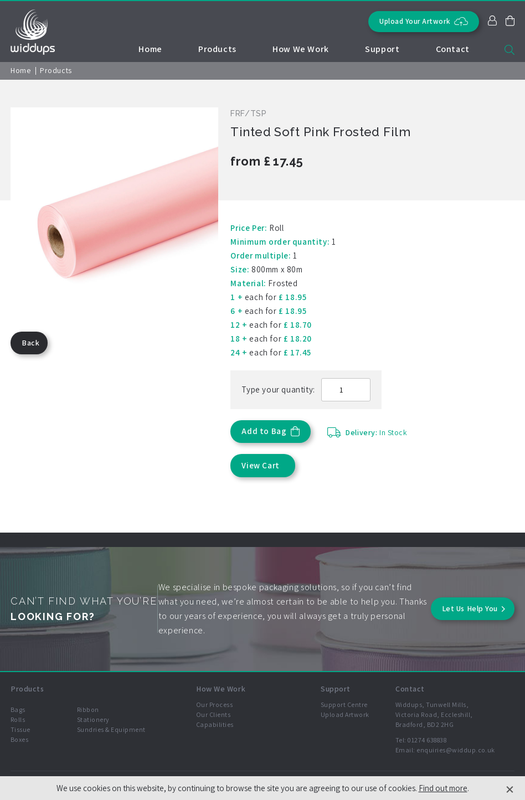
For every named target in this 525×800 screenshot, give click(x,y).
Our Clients (213, 714)
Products (217, 49)
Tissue (20, 729)
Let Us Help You (470, 608)
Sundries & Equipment (111, 729)
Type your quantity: (278, 389)
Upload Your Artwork (423, 21)
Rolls (18, 719)
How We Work (300, 49)
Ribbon (88, 709)
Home (150, 49)
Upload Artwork (345, 714)
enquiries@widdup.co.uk (455, 750)
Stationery (93, 719)
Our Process (214, 704)
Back (30, 343)
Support (382, 49)
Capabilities (215, 724)
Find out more (443, 788)
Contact (453, 49)
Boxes (19, 739)
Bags (18, 709)
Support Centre (344, 704)
